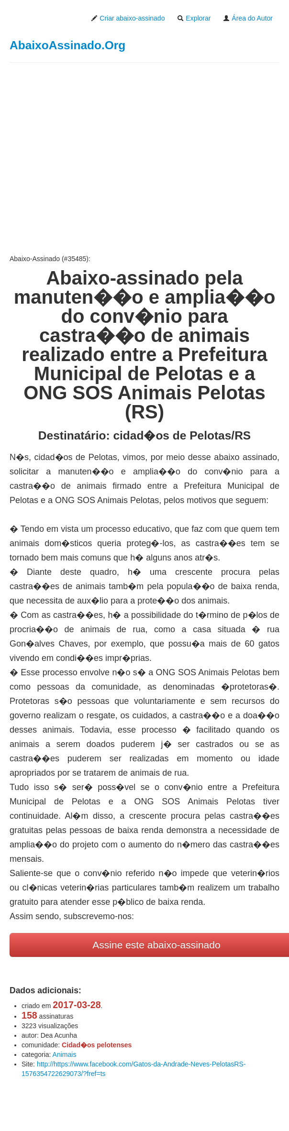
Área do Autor (248, 18)
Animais (65, 1054)
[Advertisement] (144, 158)
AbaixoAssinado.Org (67, 45)
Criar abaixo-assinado (128, 18)
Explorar (194, 18)
